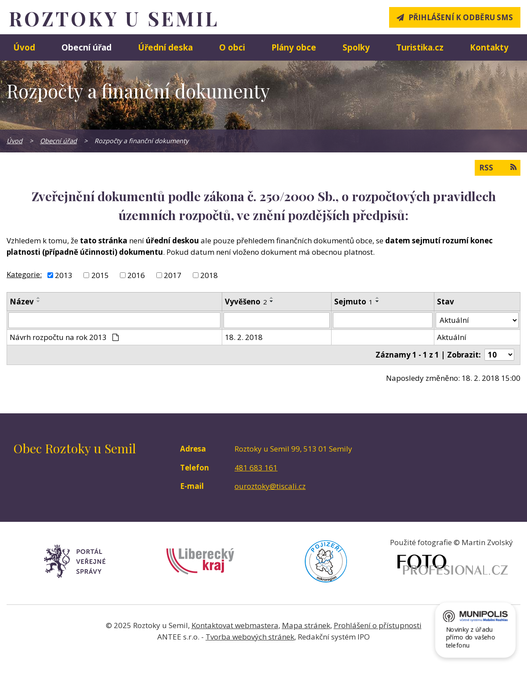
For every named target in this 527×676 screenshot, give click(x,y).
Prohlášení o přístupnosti (378, 625)
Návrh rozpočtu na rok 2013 (64, 337)
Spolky (356, 47)
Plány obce (293, 47)
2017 (172, 275)
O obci (232, 47)
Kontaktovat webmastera (234, 625)
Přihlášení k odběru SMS (460, 17)
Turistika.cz (420, 47)
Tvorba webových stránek (250, 637)
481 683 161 (256, 468)
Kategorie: (24, 274)
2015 (100, 275)
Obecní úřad (86, 47)
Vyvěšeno (246, 301)
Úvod (24, 47)
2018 (209, 275)
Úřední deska (165, 47)
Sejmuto (353, 301)
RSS (497, 167)
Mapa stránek (306, 625)
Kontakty (489, 47)
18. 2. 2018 (244, 337)
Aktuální (451, 337)
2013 (63, 275)
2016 (136, 275)
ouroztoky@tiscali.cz (270, 486)
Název (22, 301)
